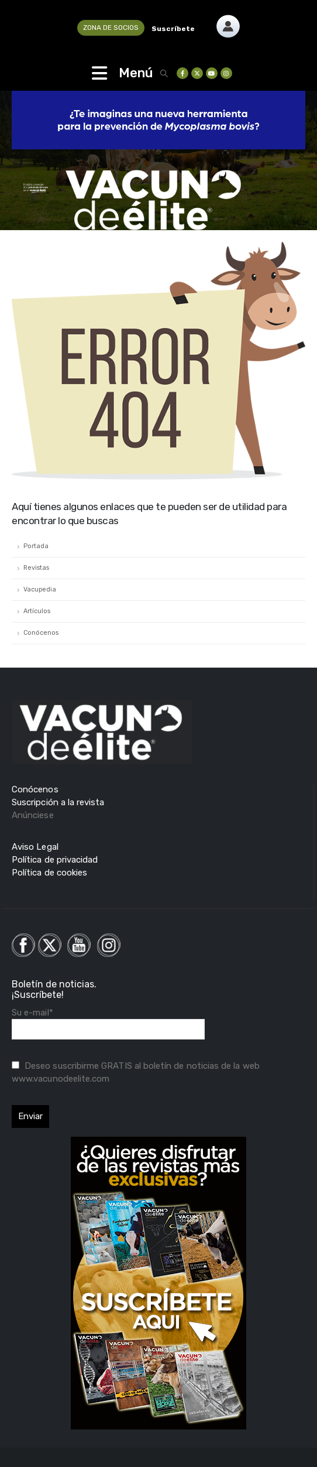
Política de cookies (49, 872)
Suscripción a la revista (58, 802)
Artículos (36, 611)
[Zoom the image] (228, 20)
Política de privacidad (55, 859)
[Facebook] (182, 73)
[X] (197, 73)
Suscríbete (173, 29)
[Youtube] (212, 73)
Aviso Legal (35, 847)
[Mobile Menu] (99, 73)
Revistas (36, 568)
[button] (164, 73)
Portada (36, 546)
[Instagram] (226, 73)
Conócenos (40, 633)
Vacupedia (39, 589)
